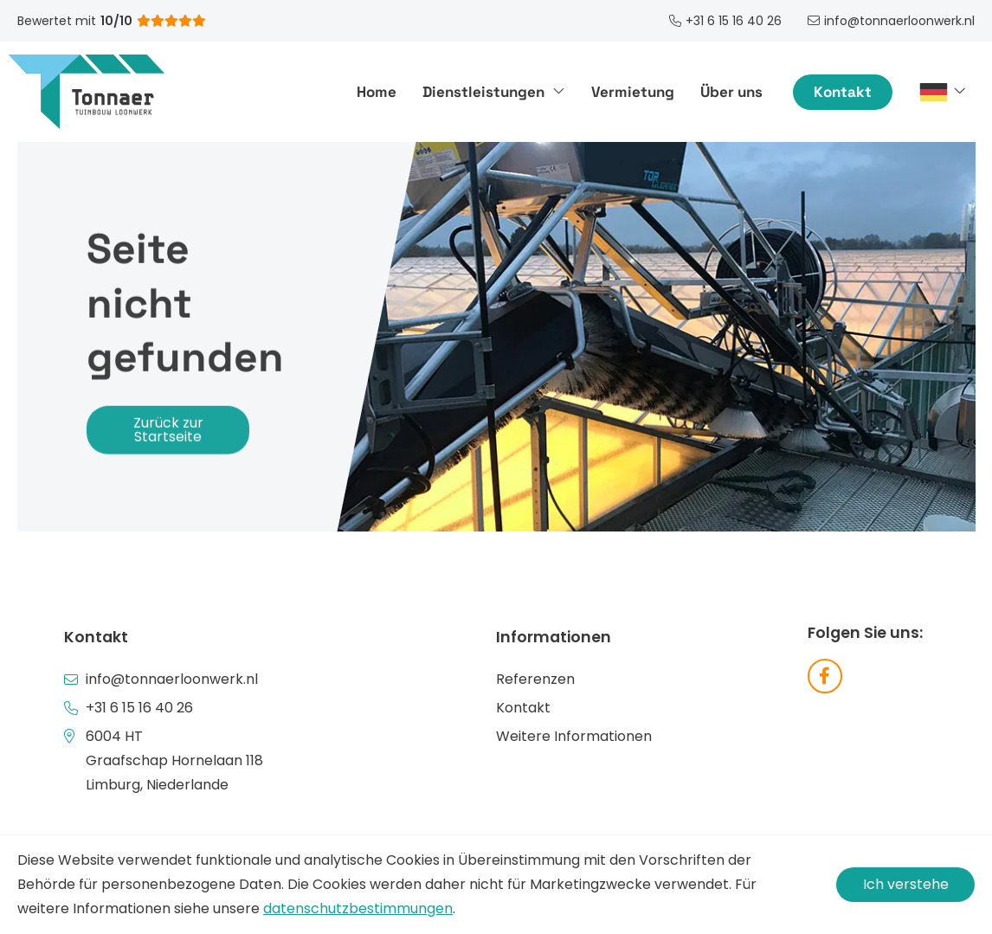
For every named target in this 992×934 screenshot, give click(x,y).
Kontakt (843, 91)
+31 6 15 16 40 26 (139, 708)
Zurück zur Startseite (168, 430)
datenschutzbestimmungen (358, 908)
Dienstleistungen (493, 91)
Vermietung (632, 91)
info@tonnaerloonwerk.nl (172, 679)
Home (376, 91)
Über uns (731, 91)
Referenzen (535, 679)
